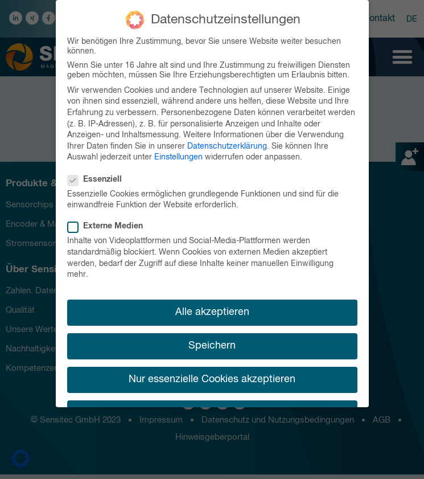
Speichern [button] (212, 342)
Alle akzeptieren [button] (212, 309)
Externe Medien (108, 223)
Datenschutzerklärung (227, 143)
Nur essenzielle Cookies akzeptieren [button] (212, 376)
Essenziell (98, 176)
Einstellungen (178, 154)
